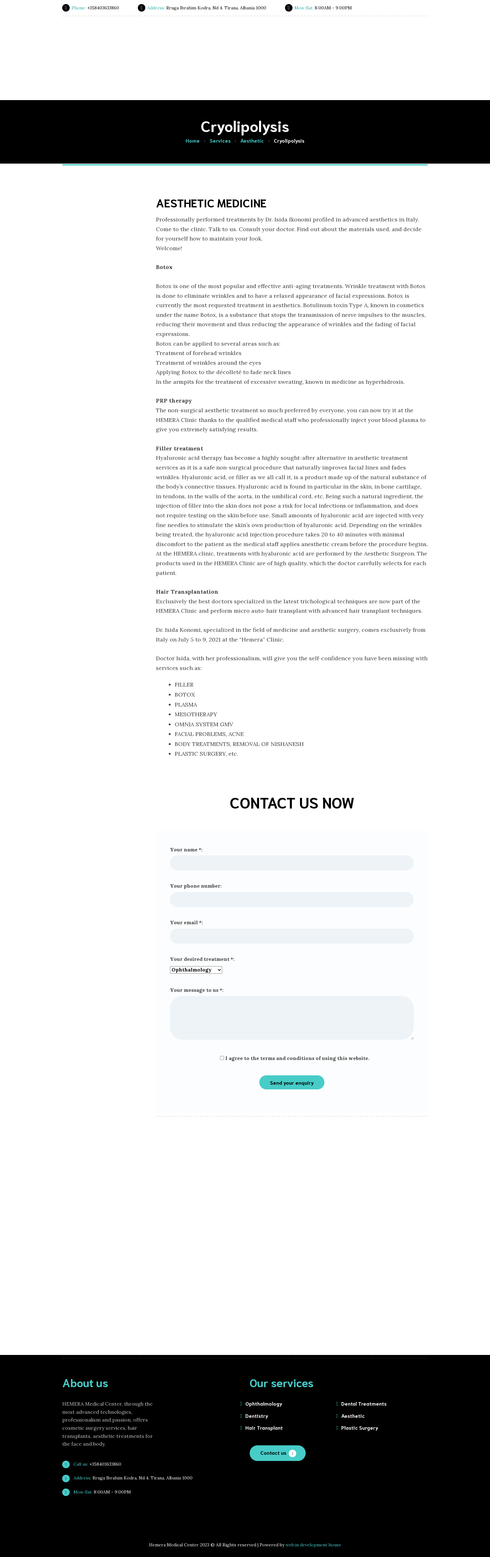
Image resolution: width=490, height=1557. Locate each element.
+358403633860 (94, 1464)
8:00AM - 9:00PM (99, 1492)
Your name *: (292, 858)
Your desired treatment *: (292, 965)
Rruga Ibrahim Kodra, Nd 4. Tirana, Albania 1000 (129, 1478)
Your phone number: (292, 895)
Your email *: (292, 931)
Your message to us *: (292, 1013)
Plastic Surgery (359, 1427)
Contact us (273, 1452)
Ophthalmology (263, 1403)
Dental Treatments (364, 1403)
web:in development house (313, 1545)
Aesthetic (353, 1415)
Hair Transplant (264, 1427)
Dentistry (256, 1415)
